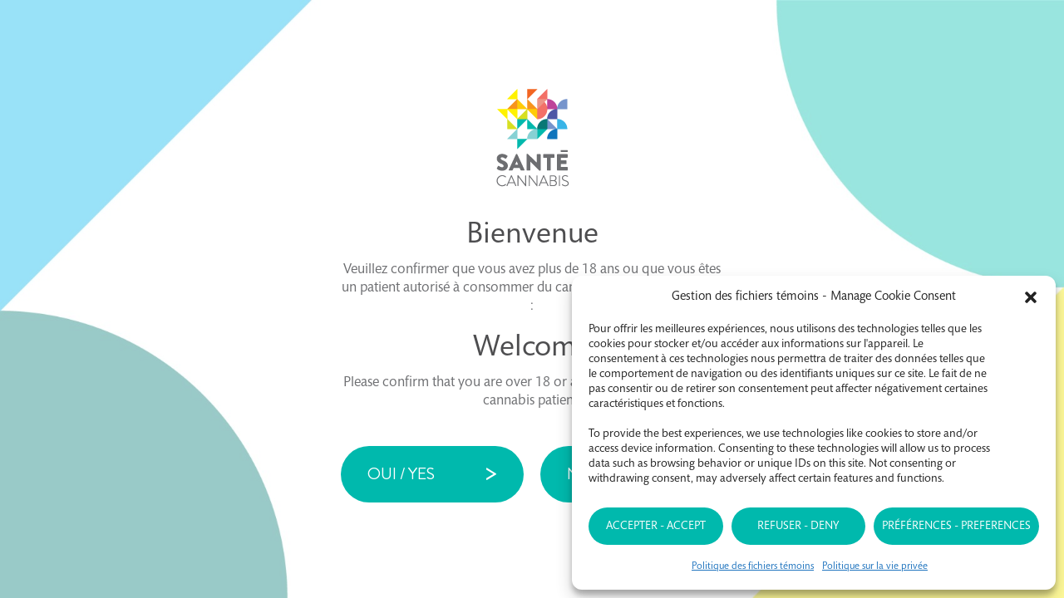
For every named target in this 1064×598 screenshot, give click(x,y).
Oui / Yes (401, 474)
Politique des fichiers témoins (753, 566)
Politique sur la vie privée (875, 566)
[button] (1030, 297)
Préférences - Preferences (956, 526)
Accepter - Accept (656, 526)
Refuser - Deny (798, 526)
